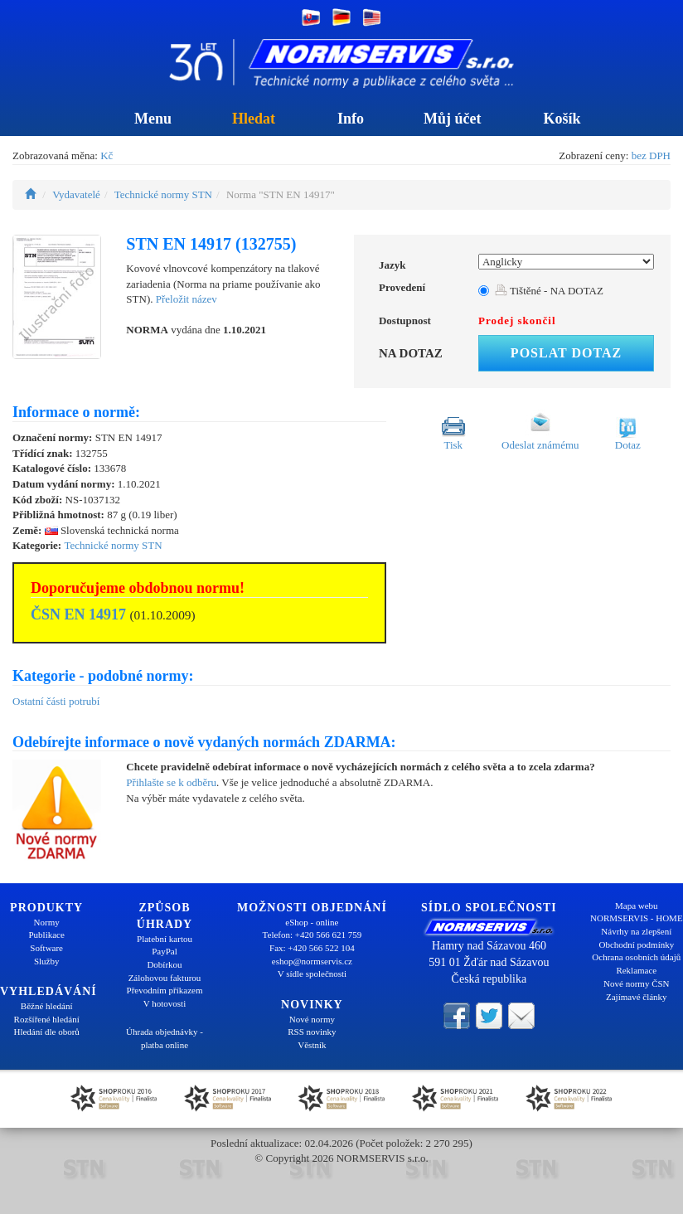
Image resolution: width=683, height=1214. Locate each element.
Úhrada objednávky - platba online (164, 1038)
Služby (47, 961)
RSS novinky (312, 1032)
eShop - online (311, 922)
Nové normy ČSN (636, 983)
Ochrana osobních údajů (636, 957)
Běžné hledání (47, 1006)
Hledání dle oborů (46, 1032)
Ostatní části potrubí (55, 701)
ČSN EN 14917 (78, 614)
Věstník (312, 1045)
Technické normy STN (163, 194)
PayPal (164, 951)
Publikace (46, 935)
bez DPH (651, 155)
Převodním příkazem (165, 990)
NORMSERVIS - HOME (636, 918)
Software (46, 948)
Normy (47, 922)
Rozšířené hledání (47, 1019)
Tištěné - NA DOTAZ (549, 290)
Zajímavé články (636, 997)
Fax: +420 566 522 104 (312, 948)
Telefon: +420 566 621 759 (312, 935)
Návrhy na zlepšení (636, 931)
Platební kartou (164, 939)
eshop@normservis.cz (312, 961)
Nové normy (312, 1019)
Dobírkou (164, 964)
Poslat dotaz (566, 353)
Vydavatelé (76, 194)
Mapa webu (636, 905)
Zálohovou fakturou (164, 978)
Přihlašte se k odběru (171, 782)
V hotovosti (164, 1003)
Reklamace (636, 970)
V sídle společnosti (312, 973)
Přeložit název (186, 299)
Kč (106, 155)
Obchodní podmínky (636, 944)
